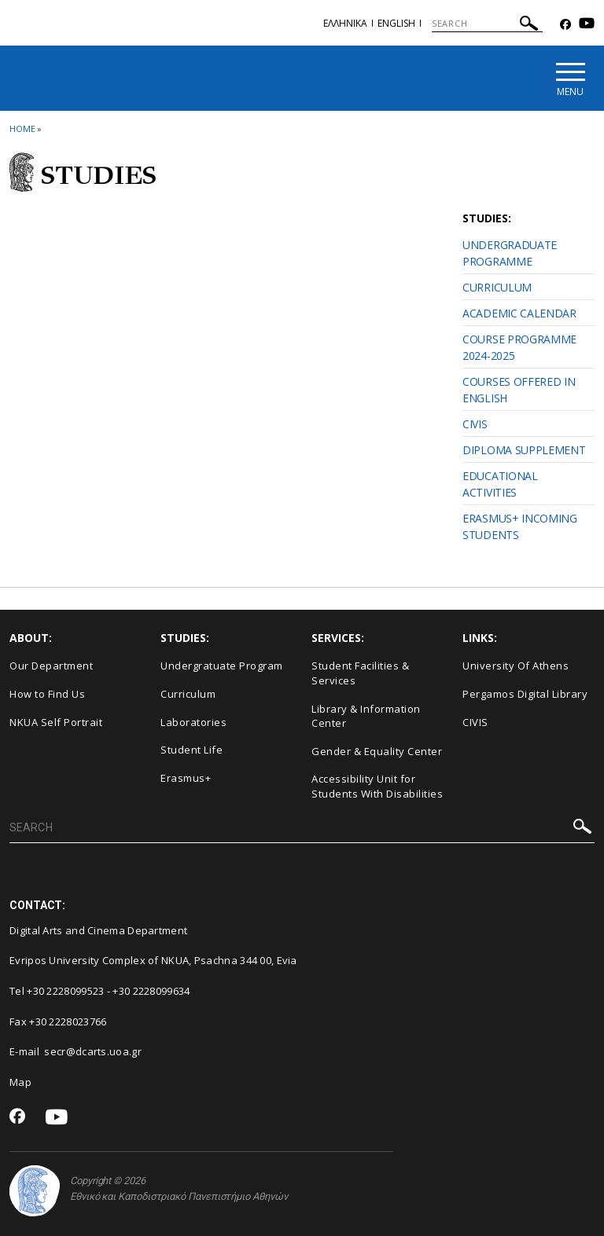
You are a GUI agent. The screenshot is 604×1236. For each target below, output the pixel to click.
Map (20, 1082)
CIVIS (475, 423)
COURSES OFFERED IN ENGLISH (519, 389)
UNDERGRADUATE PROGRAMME (509, 253)
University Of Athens (515, 665)
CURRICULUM (497, 287)
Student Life (191, 750)
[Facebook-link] (565, 24)
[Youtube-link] (587, 24)
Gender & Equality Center (376, 751)
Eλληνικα (345, 23)
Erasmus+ (185, 778)
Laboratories (193, 722)
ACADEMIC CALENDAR (519, 313)
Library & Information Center (366, 716)
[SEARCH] (487, 23)
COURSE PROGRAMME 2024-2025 (519, 347)
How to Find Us (47, 694)
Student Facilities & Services (360, 673)
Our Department (51, 665)
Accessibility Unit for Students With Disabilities (377, 786)
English (396, 23)
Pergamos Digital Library (524, 694)
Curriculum (187, 694)
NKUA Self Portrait (55, 722)
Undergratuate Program (221, 665)
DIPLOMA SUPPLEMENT (524, 449)
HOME (22, 128)
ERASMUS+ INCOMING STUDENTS (519, 526)
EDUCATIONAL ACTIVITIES (500, 484)
